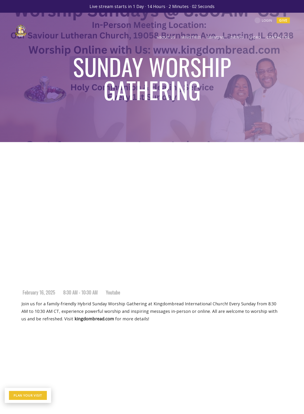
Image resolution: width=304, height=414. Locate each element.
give (283, 20)
